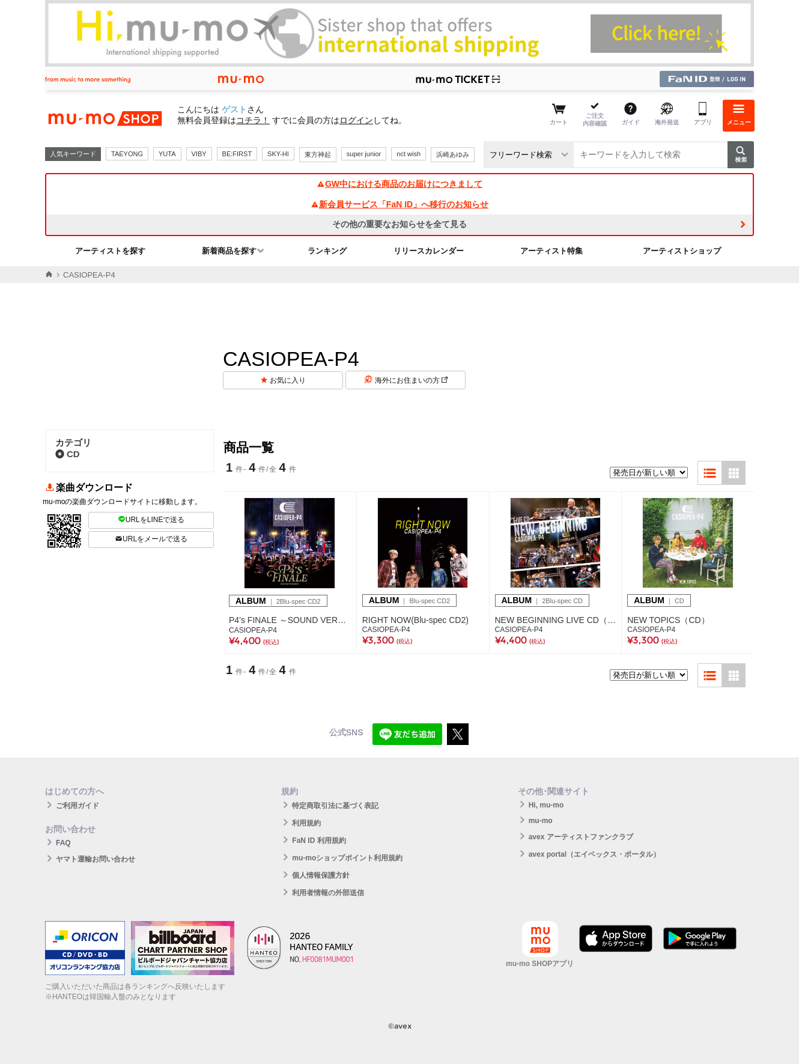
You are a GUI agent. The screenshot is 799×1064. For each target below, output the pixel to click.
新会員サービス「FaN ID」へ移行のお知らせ (399, 204)
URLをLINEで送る (151, 519)
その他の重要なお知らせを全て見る (399, 224)
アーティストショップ (682, 250)
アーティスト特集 (551, 250)
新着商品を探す (229, 250)
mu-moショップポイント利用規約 (347, 858)
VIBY (199, 153)
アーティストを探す (110, 250)
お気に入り (288, 380)
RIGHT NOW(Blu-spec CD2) (415, 620)
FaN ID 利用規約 (318, 840)
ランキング (327, 250)
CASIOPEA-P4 (253, 630)
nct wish (408, 153)
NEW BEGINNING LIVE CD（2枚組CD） (555, 620)
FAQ (63, 843)
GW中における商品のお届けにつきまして (399, 184)
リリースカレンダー (428, 250)
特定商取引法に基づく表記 (335, 805)
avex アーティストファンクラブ (581, 837)
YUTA (167, 153)
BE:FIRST (237, 153)
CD (67, 454)
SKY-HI (278, 153)
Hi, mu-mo (546, 805)
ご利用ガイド (77, 805)
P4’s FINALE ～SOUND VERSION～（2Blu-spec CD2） (290, 620)
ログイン (356, 120)
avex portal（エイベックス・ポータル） (594, 854)
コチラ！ (253, 120)
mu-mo (541, 820)
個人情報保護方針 (321, 875)
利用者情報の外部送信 (328, 893)
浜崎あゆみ (452, 154)
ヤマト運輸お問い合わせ (95, 859)
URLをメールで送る (151, 539)
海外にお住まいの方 (411, 380)
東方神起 (318, 154)
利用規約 (306, 823)
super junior (364, 153)
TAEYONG (127, 153)
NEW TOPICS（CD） (668, 620)
